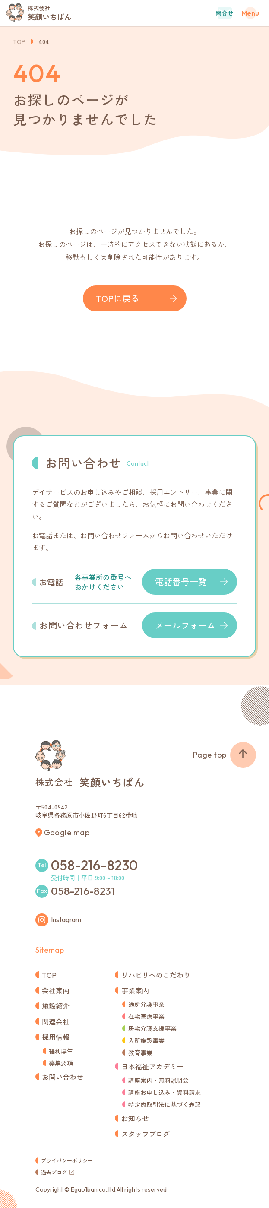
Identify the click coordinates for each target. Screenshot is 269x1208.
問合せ (224, 13)
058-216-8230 (94, 865)
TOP (19, 41)
